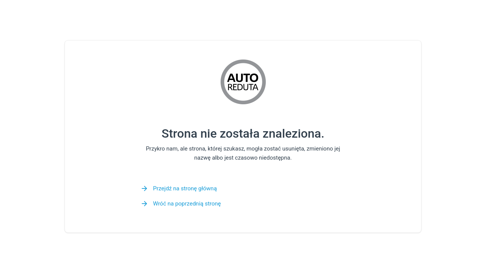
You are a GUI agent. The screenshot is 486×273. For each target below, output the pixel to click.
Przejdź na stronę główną (185, 188)
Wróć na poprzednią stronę (187, 203)
